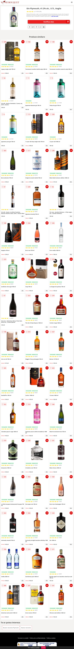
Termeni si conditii (23, 638)
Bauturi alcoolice (26, 628)
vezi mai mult (54, 16)
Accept (43, 647)
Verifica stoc (56, 22)
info (22, 73)
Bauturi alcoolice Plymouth (11, 628)
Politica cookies (51, 638)
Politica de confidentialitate (37, 638)
